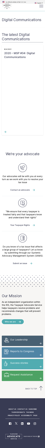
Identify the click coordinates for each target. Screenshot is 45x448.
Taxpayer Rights (18, 412)
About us (12, 409)
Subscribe (33, 409)
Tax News (30, 412)
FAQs (35, 415)
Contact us (22, 409)
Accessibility (26, 415)
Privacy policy (14, 415)
